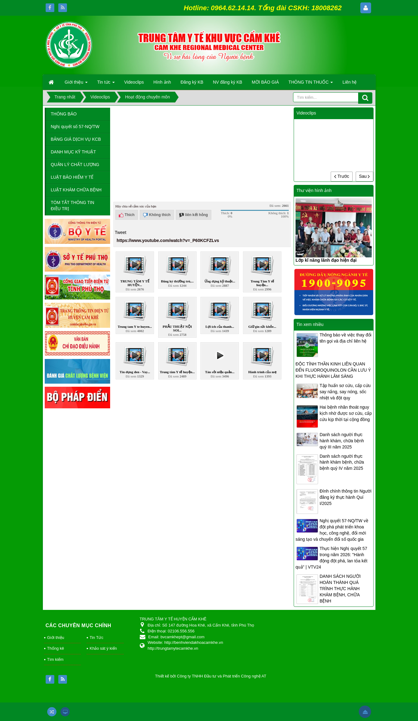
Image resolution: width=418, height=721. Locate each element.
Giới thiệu (55, 637)
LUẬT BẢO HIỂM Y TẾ (72, 177)
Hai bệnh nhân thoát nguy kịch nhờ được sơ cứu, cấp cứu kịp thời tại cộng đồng (346, 413)
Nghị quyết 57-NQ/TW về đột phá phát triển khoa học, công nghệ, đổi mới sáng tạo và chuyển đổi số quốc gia (332, 530)
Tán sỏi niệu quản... (219, 372)
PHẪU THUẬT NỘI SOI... (177, 328)
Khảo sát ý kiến (103, 648)
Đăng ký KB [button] (191, 82)
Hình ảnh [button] (162, 82)
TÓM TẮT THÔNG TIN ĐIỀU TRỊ (72, 205)
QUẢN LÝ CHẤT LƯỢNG (75, 164)
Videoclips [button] (134, 82)
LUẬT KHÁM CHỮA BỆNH (76, 189)
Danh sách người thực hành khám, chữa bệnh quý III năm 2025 (342, 440)
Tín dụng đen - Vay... (135, 372)
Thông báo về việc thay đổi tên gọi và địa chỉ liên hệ (345, 338)
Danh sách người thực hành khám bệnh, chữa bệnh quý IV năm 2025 (342, 462)
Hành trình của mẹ (262, 372)
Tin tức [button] (106, 84)
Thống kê (55, 648)
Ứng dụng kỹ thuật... (220, 281)
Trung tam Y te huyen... (135, 326)
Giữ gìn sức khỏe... (262, 326)
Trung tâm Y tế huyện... (177, 372)
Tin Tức (96, 637)
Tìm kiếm (55, 659)
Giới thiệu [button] (76, 84)
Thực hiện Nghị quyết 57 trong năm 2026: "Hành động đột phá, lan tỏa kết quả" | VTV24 (331, 557)
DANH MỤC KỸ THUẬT (73, 151)
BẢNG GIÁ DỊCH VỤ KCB (76, 139)
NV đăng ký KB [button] (227, 82)
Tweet (120, 232)
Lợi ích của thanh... (219, 326)
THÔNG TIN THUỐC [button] (310, 84)
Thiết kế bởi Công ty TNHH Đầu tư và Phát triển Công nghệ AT (211, 676)
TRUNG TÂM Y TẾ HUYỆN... (134, 283)
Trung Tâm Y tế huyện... (262, 283)
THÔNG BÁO (64, 113)
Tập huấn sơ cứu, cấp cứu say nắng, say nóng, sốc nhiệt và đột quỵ (345, 391)
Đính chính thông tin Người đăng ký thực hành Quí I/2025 (345, 497)
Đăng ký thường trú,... (177, 281)
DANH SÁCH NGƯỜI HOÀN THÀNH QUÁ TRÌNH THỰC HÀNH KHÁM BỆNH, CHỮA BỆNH (340, 588)
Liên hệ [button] (349, 82)
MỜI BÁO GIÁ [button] (265, 82)
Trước (341, 176)
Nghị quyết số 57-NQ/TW (75, 126)
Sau (364, 176)
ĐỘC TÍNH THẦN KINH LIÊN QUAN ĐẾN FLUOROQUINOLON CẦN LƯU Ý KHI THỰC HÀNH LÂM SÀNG (333, 370)
